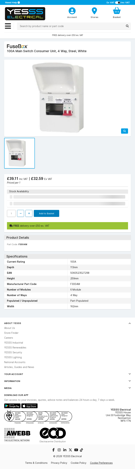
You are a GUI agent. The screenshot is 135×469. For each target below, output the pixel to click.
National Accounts (14, 362)
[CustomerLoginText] (72, 10)
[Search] (127, 26)
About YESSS (67, 323)
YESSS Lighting (13, 357)
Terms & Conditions (36, 462)
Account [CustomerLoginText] (72, 17)
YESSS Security (13, 352)
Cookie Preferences (101, 462)
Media (67, 388)
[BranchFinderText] (94, 12)
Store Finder (11, 333)
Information (67, 381)
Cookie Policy (78, 462)
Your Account (67, 374)
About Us (9, 328)
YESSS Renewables (15, 347)
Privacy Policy (59, 462)
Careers (8, 337)
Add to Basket (46, 213)
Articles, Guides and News (19, 367)
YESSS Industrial (13, 342)
